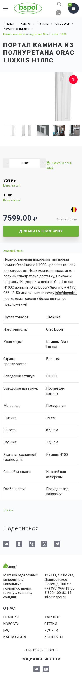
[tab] (41, 250)
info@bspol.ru (65, 293)
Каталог (52, 617)
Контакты (53, 637)
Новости (11, 624)
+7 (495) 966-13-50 (59, 588)
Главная (11, 617)
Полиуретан (56, 406)
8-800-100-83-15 (57, 593)
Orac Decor (38, 287)
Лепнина (53, 317)
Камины (53, 342)
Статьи (50, 624)
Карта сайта (14, 637)
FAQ (6, 630)
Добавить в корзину (41, 231)
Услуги (51, 630)
